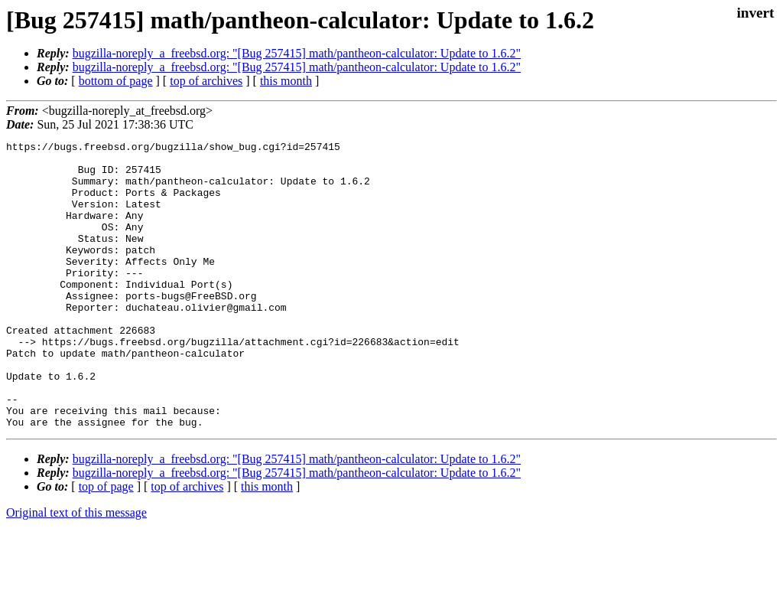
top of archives (206, 80)
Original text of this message (76, 569)
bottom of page (116, 80)
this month (286, 80)
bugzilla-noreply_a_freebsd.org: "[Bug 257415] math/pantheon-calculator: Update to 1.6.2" (297, 53)
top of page (106, 543)
